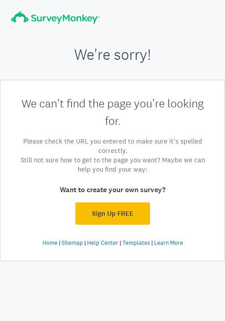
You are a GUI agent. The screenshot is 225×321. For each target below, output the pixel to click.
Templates (136, 243)
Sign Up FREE (112, 213)
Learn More (168, 243)
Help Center (102, 243)
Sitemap (72, 243)
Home (50, 243)
